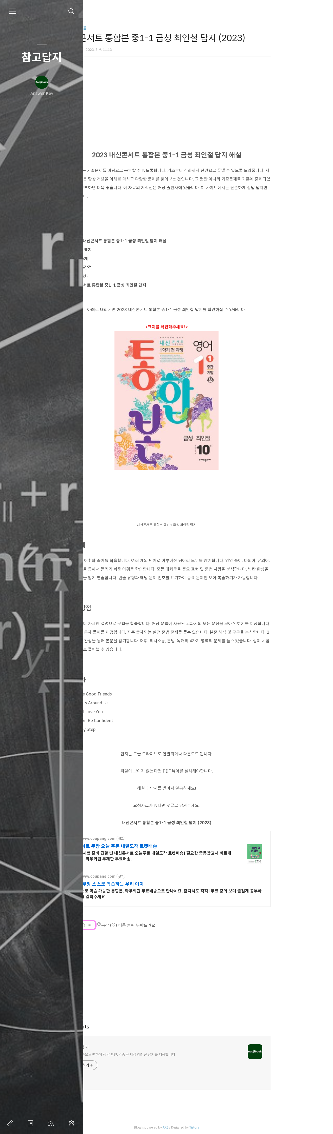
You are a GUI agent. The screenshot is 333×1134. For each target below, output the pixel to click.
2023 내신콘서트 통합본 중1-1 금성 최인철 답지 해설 (157, 241)
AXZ (204, 1127)
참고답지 (41, 57)
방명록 (31, 1123)
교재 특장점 (120, 267)
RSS (52, 1123)
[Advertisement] (205, 973)
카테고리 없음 (113, 28)
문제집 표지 (120, 249)
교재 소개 (118, 258)
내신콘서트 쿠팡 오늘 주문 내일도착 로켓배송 (150, 846)
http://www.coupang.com (130, 838)
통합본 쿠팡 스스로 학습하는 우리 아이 (144, 884)
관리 (72, 1123)
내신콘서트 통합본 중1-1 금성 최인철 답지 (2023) (205, 822)
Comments (114, 1027)
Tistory (232, 1127)
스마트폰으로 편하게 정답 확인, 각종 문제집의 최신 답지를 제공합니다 (162, 1054)
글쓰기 (11, 1123)
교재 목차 (118, 276)
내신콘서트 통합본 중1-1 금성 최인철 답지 (147, 285)
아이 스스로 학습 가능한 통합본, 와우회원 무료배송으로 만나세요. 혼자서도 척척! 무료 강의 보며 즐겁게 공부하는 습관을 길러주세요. (203, 893)
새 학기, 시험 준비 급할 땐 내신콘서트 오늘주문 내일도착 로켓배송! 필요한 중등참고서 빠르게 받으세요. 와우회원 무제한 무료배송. (188, 856)
